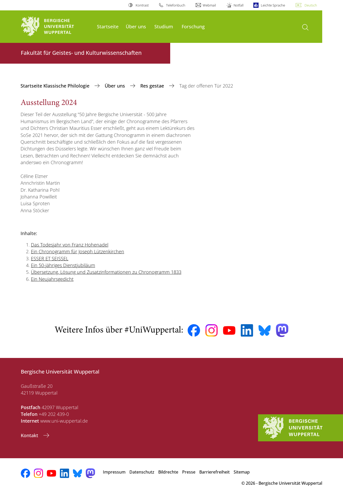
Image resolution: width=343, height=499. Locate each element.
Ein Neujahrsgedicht (52, 279)
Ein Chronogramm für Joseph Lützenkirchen (77, 251)
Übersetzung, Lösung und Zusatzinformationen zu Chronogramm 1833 (106, 272)
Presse (188, 472)
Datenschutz (141, 472)
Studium (163, 26)
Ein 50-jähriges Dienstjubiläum (63, 265)
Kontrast (142, 5)
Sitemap (242, 472)
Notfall (238, 5)
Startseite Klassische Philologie (56, 86)
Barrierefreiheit (214, 472)
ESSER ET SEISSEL (49, 258)
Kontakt (30, 435)
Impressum (114, 472)
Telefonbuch (175, 5)
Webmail (209, 5)
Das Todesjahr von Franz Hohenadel (69, 245)
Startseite (107, 26)
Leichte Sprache (273, 5)
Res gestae (152, 86)
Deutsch (311, 5)
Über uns (136, 26)
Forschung (193, 26)
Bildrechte (168, 472)
